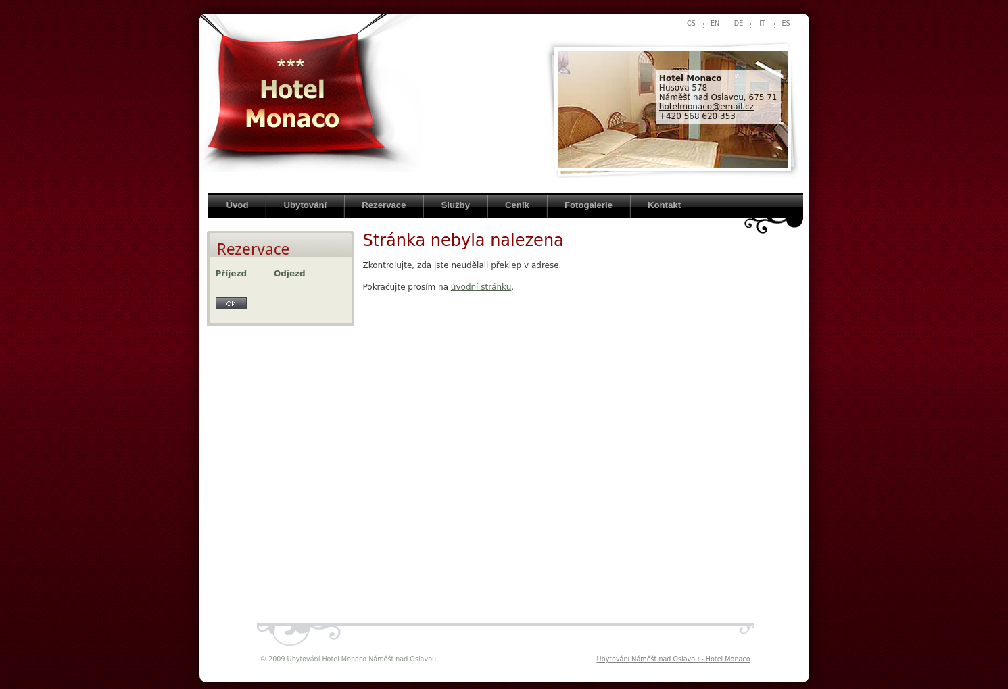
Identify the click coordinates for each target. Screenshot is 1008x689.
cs (691, 23)
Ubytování (305, 205)
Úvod (237, 205)
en (715, 23)
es (786, 23)
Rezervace (384, 205)
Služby (455, 205)
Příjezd (231, 273)
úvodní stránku (481, 287)
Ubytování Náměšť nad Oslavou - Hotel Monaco (673, 659)
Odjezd (290, 273)
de (738, 23)
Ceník (517, 205)
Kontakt (664, 205)
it (762, 23)
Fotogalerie (589, 205)
